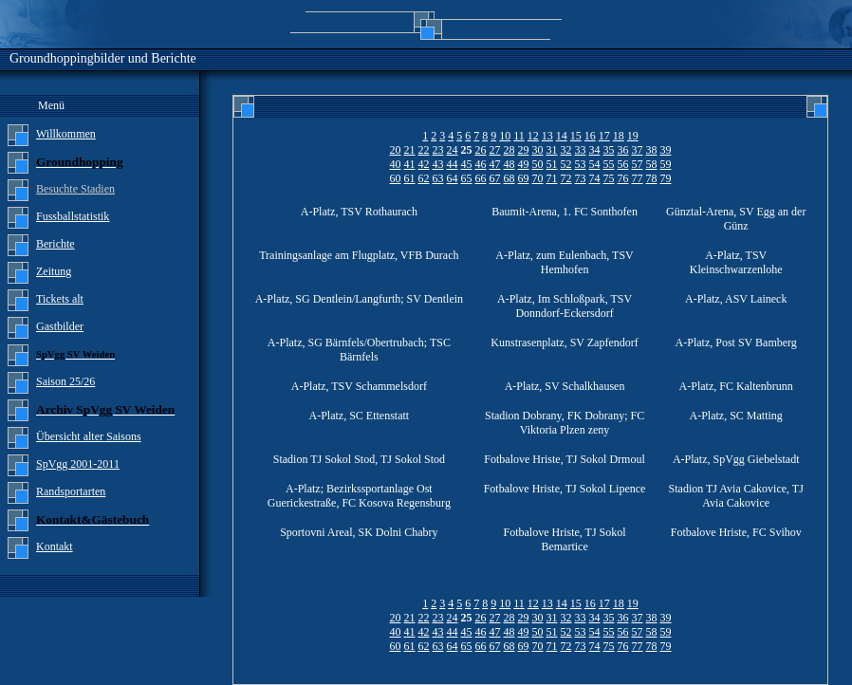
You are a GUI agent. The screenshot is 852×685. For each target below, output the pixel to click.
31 (552, 150)
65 (466, 178)
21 (410, 150)
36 (623, 150)
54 (595, 164)
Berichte (55, 243)
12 (533, 135)
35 (609, 150)
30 (538, 150)
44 (452, 164)
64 (452, 178)
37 (637, 150)
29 (523, 150)
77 (637, 178)
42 (424, 164)
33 (580, 150)
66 (481, 178)
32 (566, 150)
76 (623, 178)
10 (504, 135)
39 (666, 150)
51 (552, 164)
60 (395, 178)
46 (481, 164)
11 (519, 135)
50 (538, 164)
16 (590, 135)
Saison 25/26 (65, 381)
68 (509, 178)
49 (523, 164)
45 (466, 164)
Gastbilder (59, 326)
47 (495, 164)
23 (438, 150)
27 (495, 150)
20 (395, 150)
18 (618, 135)
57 (637, 164)
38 (652, 150)
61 (410, 178)
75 (609, 178)
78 (652, 178)
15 (576, 135)
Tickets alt (59, 298)
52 (566, 164)
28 (509, 150)
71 (552, 178)
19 (633, 135)
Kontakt (54, 546)
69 (523, 178)
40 (395, 164)
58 (652, 164)
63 (438, 178)
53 (580, 164)
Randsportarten (70, 491)
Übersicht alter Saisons (88, 436)
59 (666, 164)
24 (452, 150)
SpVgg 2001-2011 (78, 464)
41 (410, 164)
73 (580, 178)
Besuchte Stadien (75, 188)
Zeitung (53, 271)
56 (623, 164)
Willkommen (66, 133)
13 (547, 135)
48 (509, 164)
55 (609, 164)
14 (561, 135)
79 (666, 178)
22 (424, 150)
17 (604, 135)
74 (595, 178)
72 (566, 178)
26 (481, 150)
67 (495, 178)
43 (438, 164)
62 (424, 178)
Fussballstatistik (72, 216)
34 (595, 150)
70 (538, 178)
